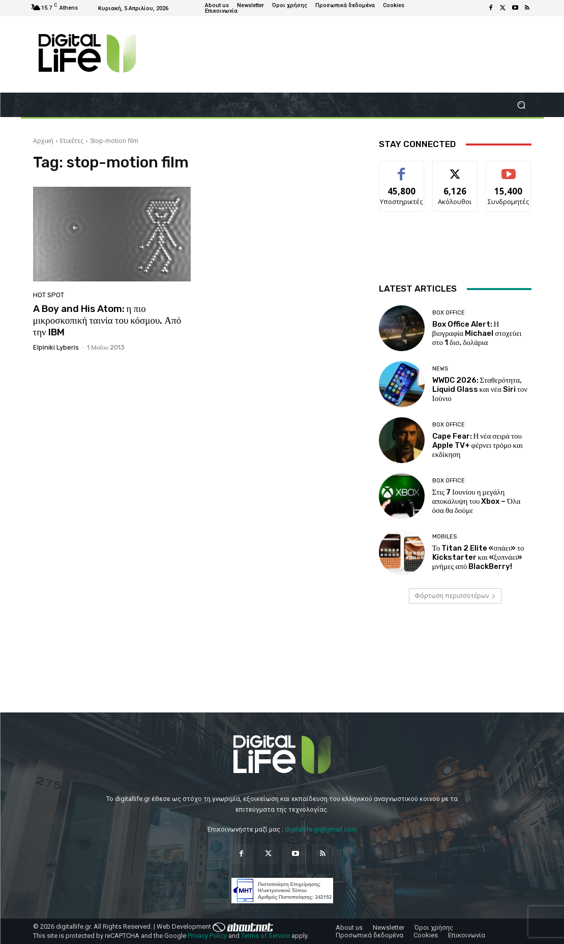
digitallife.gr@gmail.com (321, 829)
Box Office (448, 313)
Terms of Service (265, 935)
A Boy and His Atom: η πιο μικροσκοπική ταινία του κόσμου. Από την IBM (107, 320)
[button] (521, 105)
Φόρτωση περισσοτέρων (455, 595)
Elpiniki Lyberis (56, 347)
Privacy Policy (207, 935)
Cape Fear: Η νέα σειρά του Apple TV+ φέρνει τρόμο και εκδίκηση (477, 445)
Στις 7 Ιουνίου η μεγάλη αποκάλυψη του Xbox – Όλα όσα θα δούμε (476, 501)
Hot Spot (48, 295)
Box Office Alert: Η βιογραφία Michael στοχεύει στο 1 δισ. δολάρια (477, 333)
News (440, 368)
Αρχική (43, 140)
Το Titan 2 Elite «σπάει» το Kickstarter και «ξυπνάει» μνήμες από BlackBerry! (478, 557)
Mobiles (444, 536)
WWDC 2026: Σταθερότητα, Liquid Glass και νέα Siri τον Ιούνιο (480, 389)
